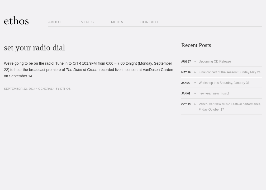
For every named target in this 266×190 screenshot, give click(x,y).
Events (86, 22)
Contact (149, 22)
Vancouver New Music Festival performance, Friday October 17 (230, 106)
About (54, 22)
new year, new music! (214, 93)
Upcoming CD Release (215, 61)
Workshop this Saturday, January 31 (224, 83)
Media (117, 22)
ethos (65, 88)
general (45, 88)
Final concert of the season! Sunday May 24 (229, 72)
